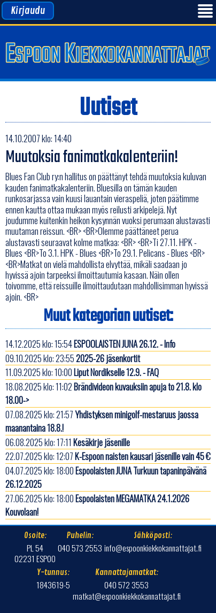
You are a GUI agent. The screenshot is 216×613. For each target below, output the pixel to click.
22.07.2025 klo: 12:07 (108, 456)
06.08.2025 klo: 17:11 (67, 442)
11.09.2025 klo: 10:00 (82, 372)
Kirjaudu (28, 10)
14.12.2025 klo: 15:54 (90, 343)
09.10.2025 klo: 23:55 (72, 358)
